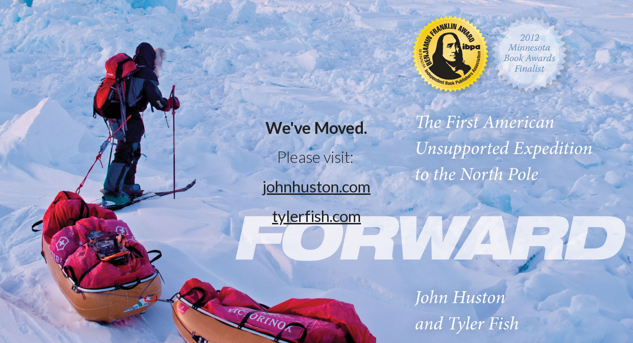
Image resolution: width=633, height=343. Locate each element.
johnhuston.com (316, 186)
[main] (316, 172)
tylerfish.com (316, 215)
